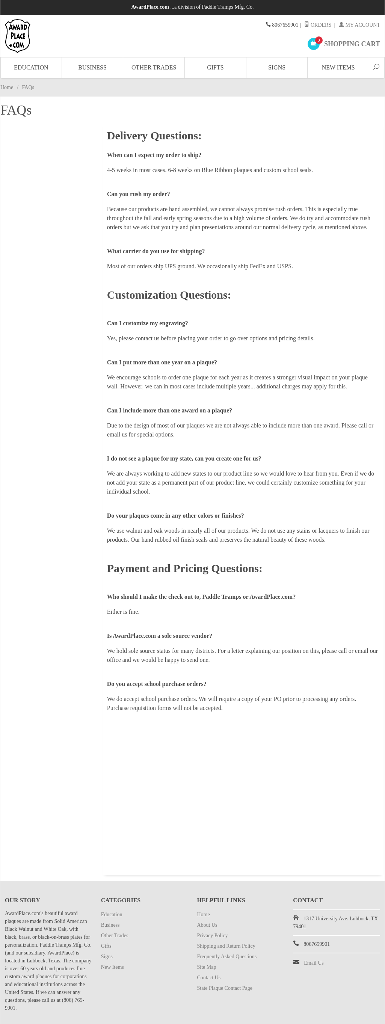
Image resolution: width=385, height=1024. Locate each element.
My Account (359, 25)
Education (31, 67)
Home (6, 87)
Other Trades (153, 67)
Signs (276, 67)
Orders (317, 25)
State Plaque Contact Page (224, 988)
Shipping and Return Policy (226, 946)
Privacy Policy (212, 935)
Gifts (215, 67)
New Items (338, 67)
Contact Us (209, 977)
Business (92, 67)
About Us (207, 925)
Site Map (206, 967)
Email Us (314, 963)
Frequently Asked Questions (227, 956)
